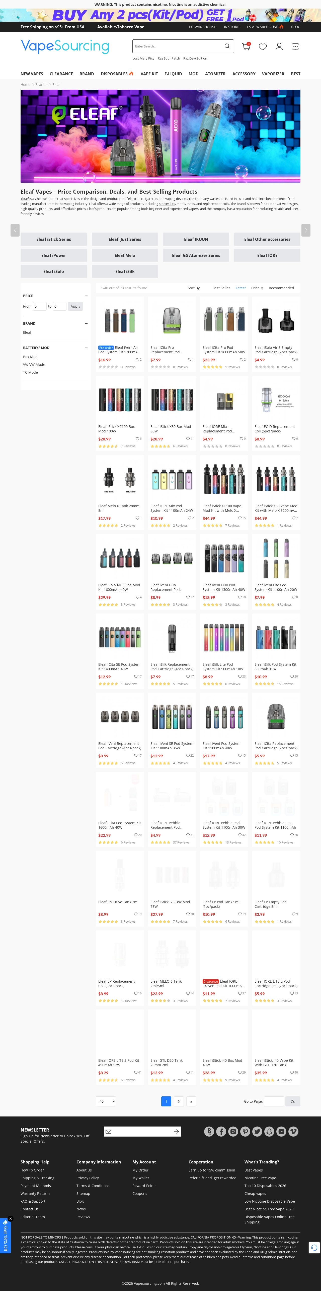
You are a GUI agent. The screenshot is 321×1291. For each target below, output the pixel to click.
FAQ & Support (33, 1201)
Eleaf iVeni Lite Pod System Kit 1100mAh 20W (276, 587)
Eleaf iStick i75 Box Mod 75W (170, 904)
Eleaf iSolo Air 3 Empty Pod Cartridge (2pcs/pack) (276, 349)
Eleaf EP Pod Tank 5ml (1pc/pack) (221, 904)
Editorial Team (33, 1216)
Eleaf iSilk (125, 271)
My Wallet (140, 1177)
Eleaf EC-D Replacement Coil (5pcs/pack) (275, 428)
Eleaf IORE (267, 255)
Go (293, 1101)
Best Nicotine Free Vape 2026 (269, 1209)
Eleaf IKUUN (196, 239)
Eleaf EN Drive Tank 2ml (118, 902)
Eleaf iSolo (53, 271)
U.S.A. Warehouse (265, 27)
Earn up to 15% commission (212, 1170)
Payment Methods (36, 1185)
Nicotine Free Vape (260, 1177)
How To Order (32, 1170)
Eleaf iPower (53, 255)
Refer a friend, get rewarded (212, 1177)
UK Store (230, 26)
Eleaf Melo (125, 255)
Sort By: (194, 288)
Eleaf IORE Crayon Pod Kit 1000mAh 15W (223, 986)
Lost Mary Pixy (143, 58)
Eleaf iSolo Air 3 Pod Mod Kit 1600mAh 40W (119, 587)
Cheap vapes (255, 1193)
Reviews (83, 1216)
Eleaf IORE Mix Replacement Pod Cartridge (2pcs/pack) (220, 431)
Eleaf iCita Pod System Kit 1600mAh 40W (119, 825)
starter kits (167, 203)
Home (25, 84)
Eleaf (56, 84)
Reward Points (144, 1185)
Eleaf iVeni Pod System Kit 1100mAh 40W (221, 745)
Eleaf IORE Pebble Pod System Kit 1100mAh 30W (224, 825)
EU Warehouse (202, 26)
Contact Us (30, 1209)
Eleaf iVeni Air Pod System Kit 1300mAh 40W (119, 352)
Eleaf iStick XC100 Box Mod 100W (116, 428)
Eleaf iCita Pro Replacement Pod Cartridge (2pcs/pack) (168, 352)
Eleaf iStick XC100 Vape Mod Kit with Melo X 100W (222, 510)
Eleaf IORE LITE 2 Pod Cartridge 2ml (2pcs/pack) (276, 983)
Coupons (139, 1193)
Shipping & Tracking (37, 1177)
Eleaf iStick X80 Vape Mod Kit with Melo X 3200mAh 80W (276, 510)
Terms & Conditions (93, 1185)
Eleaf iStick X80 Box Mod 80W (170, 428)
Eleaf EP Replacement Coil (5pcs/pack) (116, 983)
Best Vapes (254, 1170)
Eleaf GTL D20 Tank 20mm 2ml (166, 1062)
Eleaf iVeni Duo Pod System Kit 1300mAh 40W (224, 587)
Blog (295, 26)
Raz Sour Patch (169, 58)
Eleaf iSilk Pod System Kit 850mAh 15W (275, 666)
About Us (84, 1170)
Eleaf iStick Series (53, 239)
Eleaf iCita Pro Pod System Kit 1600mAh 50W (224, 349)
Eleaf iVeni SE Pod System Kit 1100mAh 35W (171, 745)
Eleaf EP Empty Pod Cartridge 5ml (271, 904)
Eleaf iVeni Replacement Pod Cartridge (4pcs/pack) (119, 745)
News (81, 1209)
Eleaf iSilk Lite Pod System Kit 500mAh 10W (223, 666)
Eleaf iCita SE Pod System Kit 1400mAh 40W (119, 666)
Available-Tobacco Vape (120, 27)
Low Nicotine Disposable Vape (270, 1201)
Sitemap (83, 1193)
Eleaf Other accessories (267, 239)
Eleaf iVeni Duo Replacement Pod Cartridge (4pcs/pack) (168, 589)
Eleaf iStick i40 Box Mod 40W (222, 1062)
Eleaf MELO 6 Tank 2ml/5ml (166, 983)
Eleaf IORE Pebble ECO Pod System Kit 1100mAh (275, 825)
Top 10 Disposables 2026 (265, 1185)
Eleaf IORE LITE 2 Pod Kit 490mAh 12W (118, 1062)
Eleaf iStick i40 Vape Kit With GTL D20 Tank (274, 1062)
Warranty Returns (35, 1193)
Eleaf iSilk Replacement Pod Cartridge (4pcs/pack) (171, 666)
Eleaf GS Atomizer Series (196, 255)
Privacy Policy (87, 1177)
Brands (41, 84)
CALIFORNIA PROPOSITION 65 (213, 1237)
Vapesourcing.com (149, 1283)
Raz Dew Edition (195, 58)
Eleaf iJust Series (125, 239)
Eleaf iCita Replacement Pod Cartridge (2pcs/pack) (276, 745)
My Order (140, 1170)
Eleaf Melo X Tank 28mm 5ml (118, 508)
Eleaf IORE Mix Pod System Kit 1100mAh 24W (171, 508)
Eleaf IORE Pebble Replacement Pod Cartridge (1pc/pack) (167, 827)
